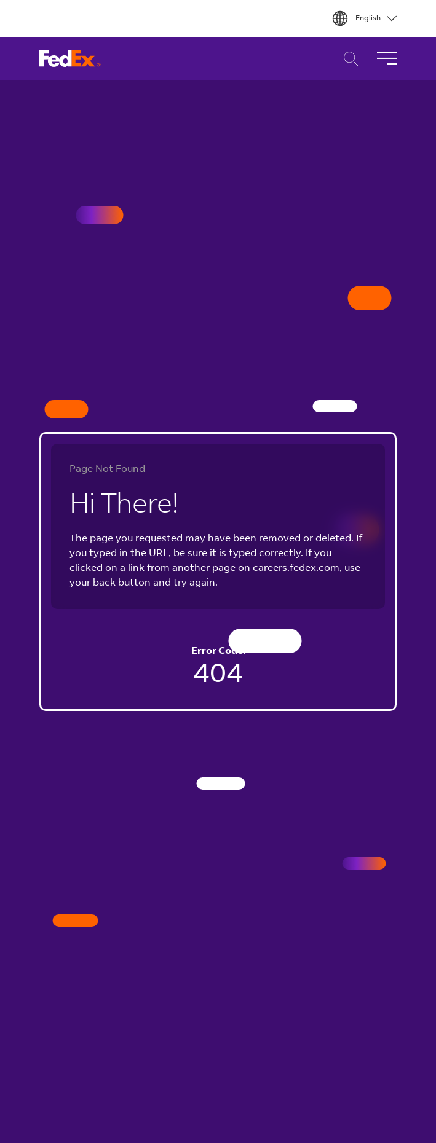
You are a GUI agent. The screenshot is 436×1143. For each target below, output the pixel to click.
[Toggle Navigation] (387, 58)
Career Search (348, 58)
